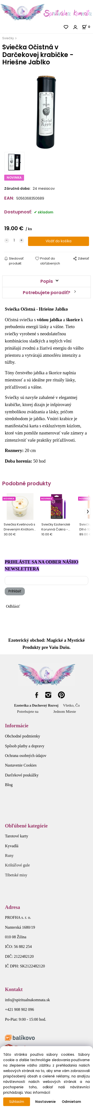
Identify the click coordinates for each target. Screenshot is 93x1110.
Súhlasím (16, 1101)
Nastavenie (45, 1101)
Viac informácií (37, 1092)
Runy (9, 855)
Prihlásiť (14, 591)
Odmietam (71, 1101)
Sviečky (8, 38)
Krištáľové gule (17, 865)
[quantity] (14, 240)
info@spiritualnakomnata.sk (27, 1000)
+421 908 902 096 (19, 1009)
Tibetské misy (16, 875)
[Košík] (87, 27)
